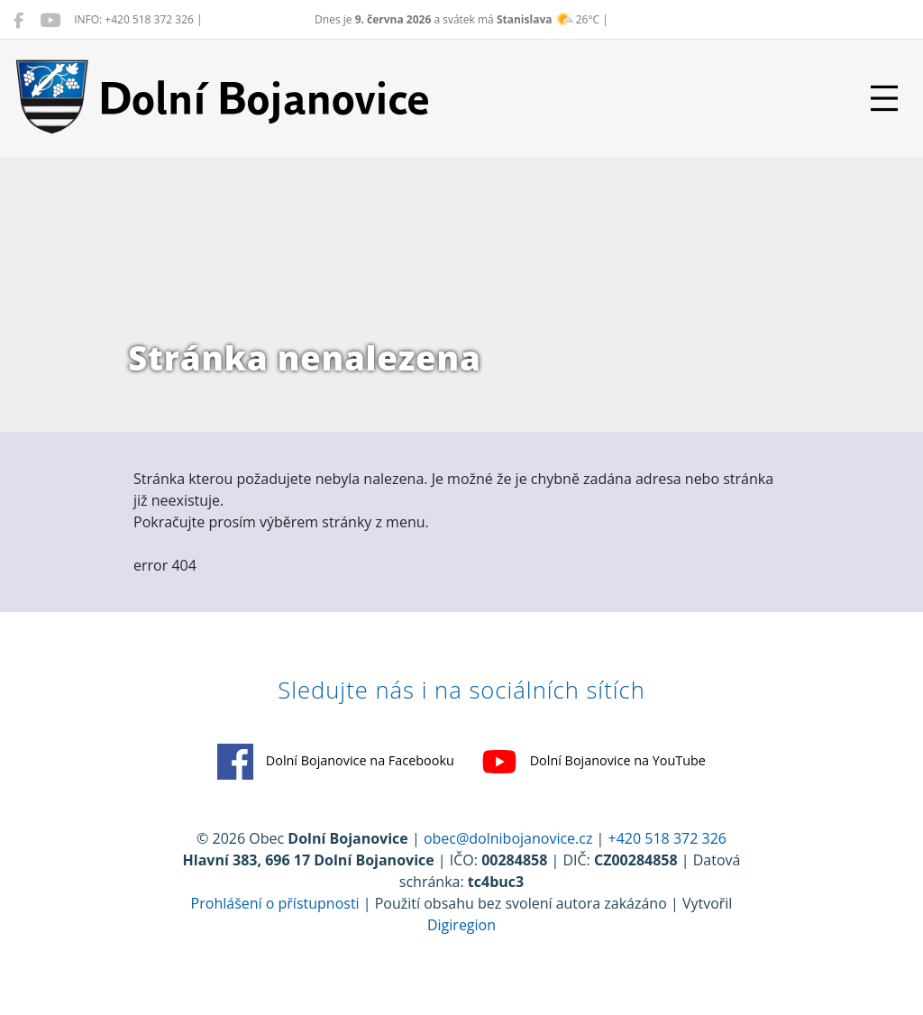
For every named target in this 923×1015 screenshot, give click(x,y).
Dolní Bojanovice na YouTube (593, 762)
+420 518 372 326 (667, 838)
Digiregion (461, 925)
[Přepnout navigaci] (884, 98)
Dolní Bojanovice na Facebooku (335, 762)
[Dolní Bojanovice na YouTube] (50, 19)
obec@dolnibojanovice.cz (508, 838)
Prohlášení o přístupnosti (275, 903)
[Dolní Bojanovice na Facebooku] (18, 19)
